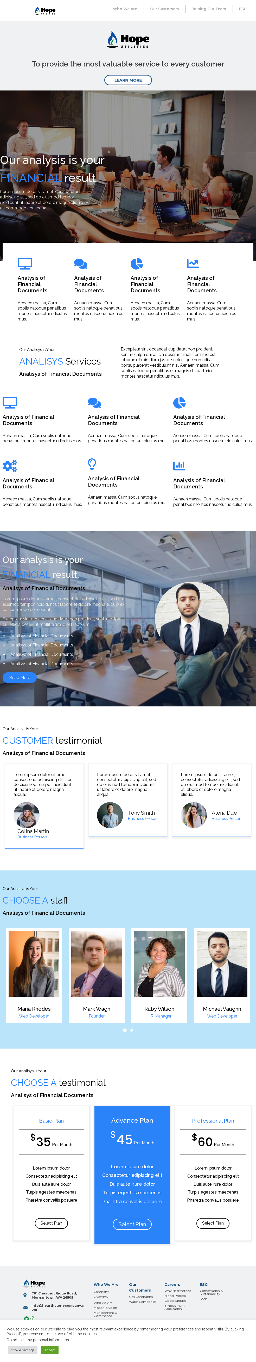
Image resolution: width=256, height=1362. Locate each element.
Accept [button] (49, 1350)
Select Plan (51, 1223)
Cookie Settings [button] (22, 1350)
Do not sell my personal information (38, 1339)
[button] (125, 1030)
